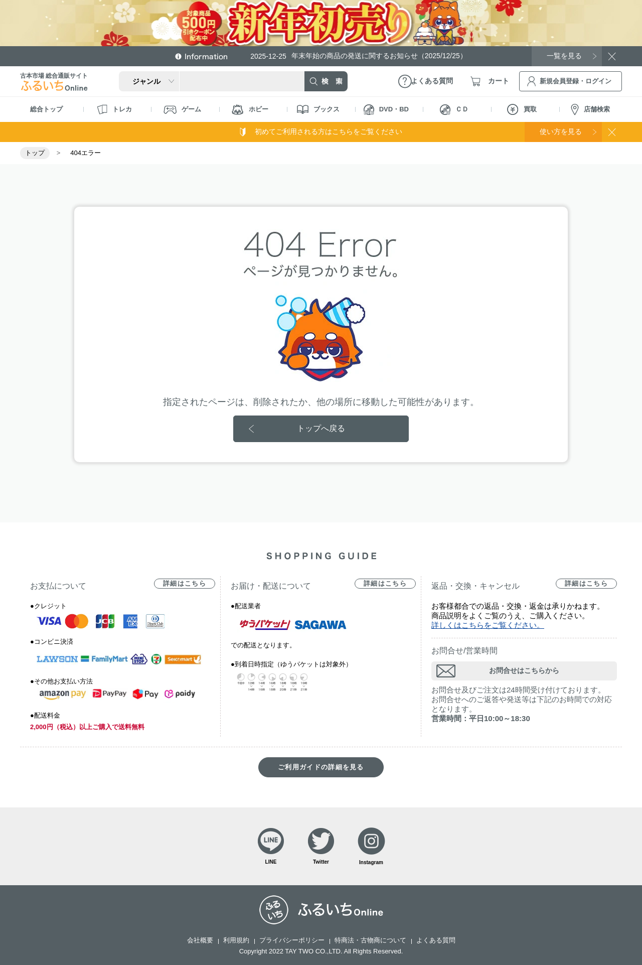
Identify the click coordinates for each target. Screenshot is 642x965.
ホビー (250, 109)
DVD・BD (386, 109)
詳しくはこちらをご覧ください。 (487, 625)
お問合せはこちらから (524, 670)
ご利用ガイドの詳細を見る (321, 767)
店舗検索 (590, 109)
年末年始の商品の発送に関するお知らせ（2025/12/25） (358, 56)
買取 (522, 109)
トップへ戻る (321, 428)
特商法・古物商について (370, 940)
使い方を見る (561, 131)
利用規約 (236, 940)
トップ (35, 153)
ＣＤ (454, 109)
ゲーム (182, 109)
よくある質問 (435, 940)
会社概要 (200, 940)
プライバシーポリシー (292, 940)
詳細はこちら (184, 583)
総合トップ (46, 109)
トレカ (114, 109)
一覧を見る (564, 56)
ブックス (318, 109)
